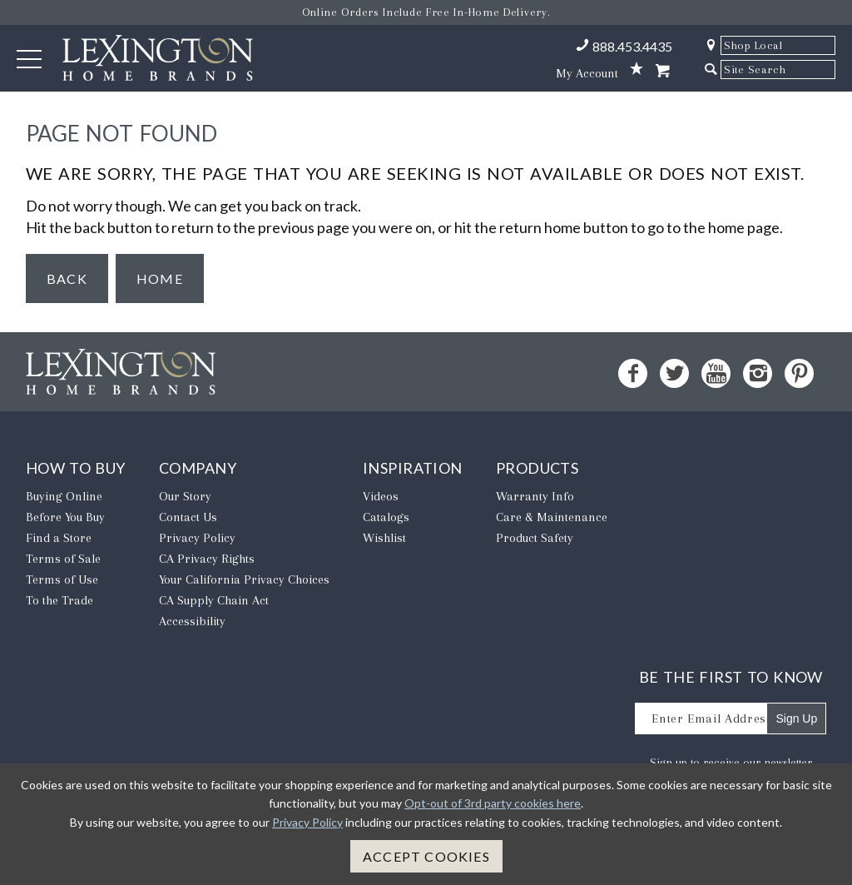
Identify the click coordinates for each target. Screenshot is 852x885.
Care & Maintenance (551, 517)
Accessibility (192, 621)
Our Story (185, 496)
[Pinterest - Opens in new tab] (799, 373)
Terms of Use (62, 579)
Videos (381, 496)
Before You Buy (65, 517)
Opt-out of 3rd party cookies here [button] (492, 803)
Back (67, 278)
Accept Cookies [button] (426, 856)
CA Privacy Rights (207, 558)
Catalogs (386, 517)
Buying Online (64, 496)
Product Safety (534, 537)
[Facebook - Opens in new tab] (632, 373)
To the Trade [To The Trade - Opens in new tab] (59, 600)
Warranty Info (535, 496)
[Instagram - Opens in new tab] (757, 373)
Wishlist (384, 537)
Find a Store (59, 537)
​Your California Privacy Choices (244, 579)
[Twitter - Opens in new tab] (674, 373)
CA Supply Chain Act (214, 600)
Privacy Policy (197, 537)
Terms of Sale (63, 558)
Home (159, 278)
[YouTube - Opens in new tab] (716, 373)
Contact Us (188, 517)
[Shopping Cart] (662, 71)
